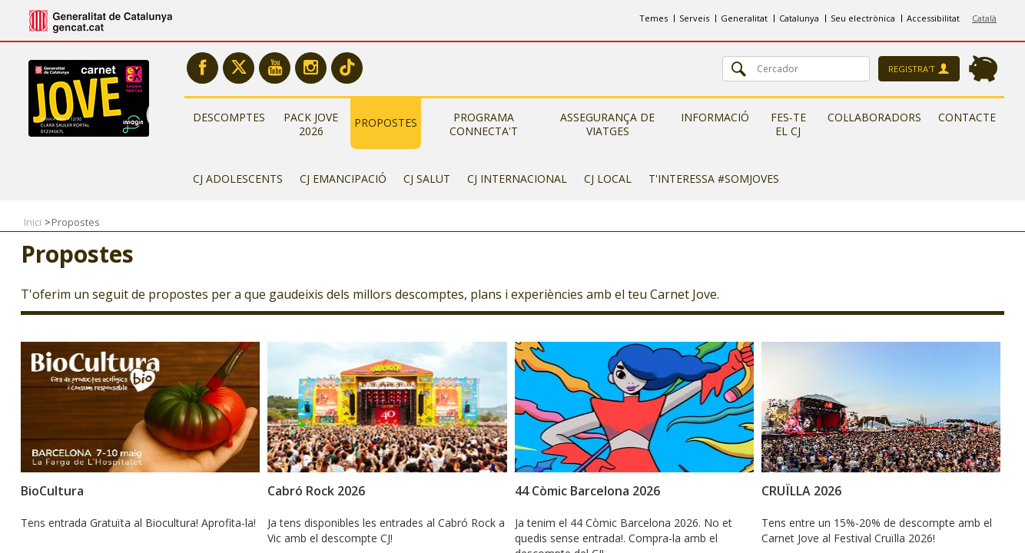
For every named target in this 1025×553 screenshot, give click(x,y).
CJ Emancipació (343, 178)
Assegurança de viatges (607, 124)
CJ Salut (426, 178)
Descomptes (229, 117)
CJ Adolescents (238, 178)
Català (984, 18)
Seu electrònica (863, 18)
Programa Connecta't (483, 124)
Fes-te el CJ (788, 124)
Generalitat (744, 18)
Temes (653, 18)
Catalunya (799, 18)
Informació (715, 117)
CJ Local (608, 178)
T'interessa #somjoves (714, 178)
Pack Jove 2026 (311, 124)
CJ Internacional (517, 178)
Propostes (385, 122)
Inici (32, 222)
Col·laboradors (874, 117)
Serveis (694, 18)
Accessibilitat (933, 18)
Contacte (967, 117)
